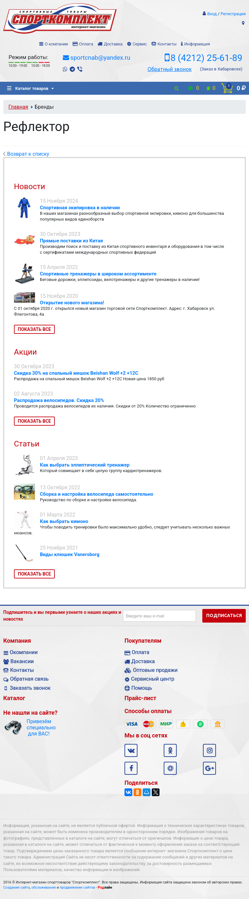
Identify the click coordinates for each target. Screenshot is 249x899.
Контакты (167, 44)
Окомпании (24, 652)
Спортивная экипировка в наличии (80, 208)
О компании (56, 44)
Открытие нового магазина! (72, 303)
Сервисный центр (152, 679)
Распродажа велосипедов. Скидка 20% (59, 400)
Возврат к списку (26, 154)
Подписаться (224, 615)
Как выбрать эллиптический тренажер (85, 465)
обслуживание (43, 887)
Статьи (26, 443)
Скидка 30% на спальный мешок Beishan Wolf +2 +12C (76, 373)
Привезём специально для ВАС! (39, 727)
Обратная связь (29, 679)
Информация (197, 44)
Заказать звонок (30, 688)
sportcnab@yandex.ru (100, 57)
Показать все (34, 329)
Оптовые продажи (155, 670)
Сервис (140, 44)
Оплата (86, 44)
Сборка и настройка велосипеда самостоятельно (96, 494)
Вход (212, 13)
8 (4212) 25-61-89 (207, 58)
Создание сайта (16, 887)
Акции (25, 352)
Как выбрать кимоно (64, 521)
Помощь (141, 688)
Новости (29, 186)
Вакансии (22, 661)
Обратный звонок (170, 69)
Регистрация (233, 13)
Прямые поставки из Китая (71, 241)
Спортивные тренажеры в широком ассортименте (98, 274)
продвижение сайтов (77, 887)
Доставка (113, 44)
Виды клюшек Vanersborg (70, 554)
